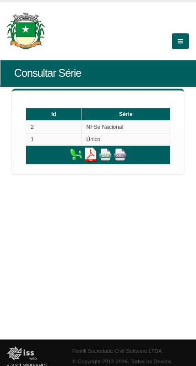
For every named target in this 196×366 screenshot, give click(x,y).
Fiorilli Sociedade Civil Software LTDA (117, 351)
